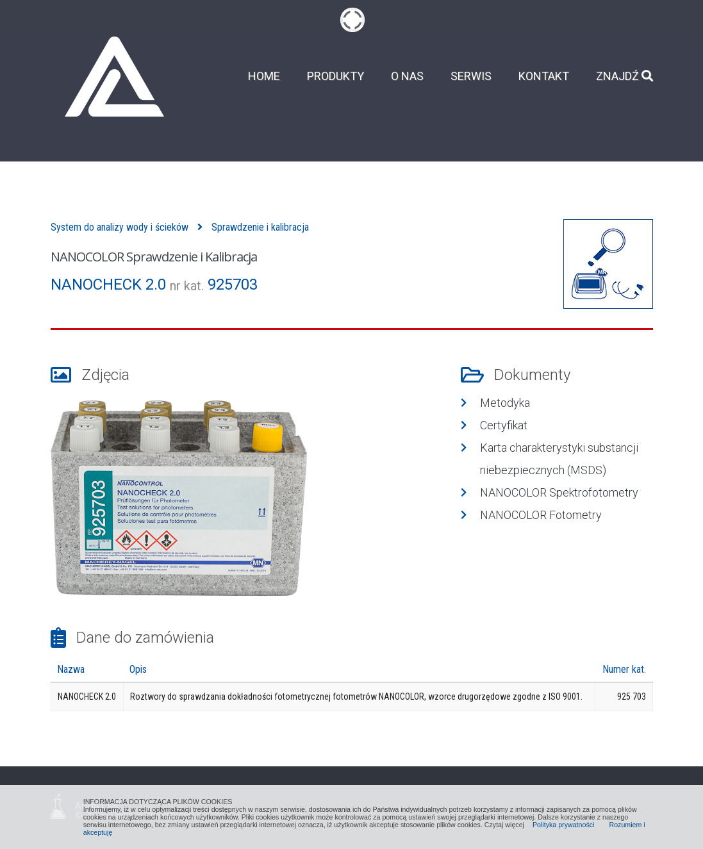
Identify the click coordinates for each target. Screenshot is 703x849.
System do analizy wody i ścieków (119, 227)
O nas (407, 76)
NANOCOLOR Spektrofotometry (559, 492)
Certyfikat (503, 425)
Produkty (335, 76)
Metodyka (505, 402)
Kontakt (543, 76)
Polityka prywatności (564, 824)
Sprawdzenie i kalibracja (260, 227)
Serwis (471, 76)
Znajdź (624, 76)
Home (264, 76)
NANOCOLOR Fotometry (541, 515)
